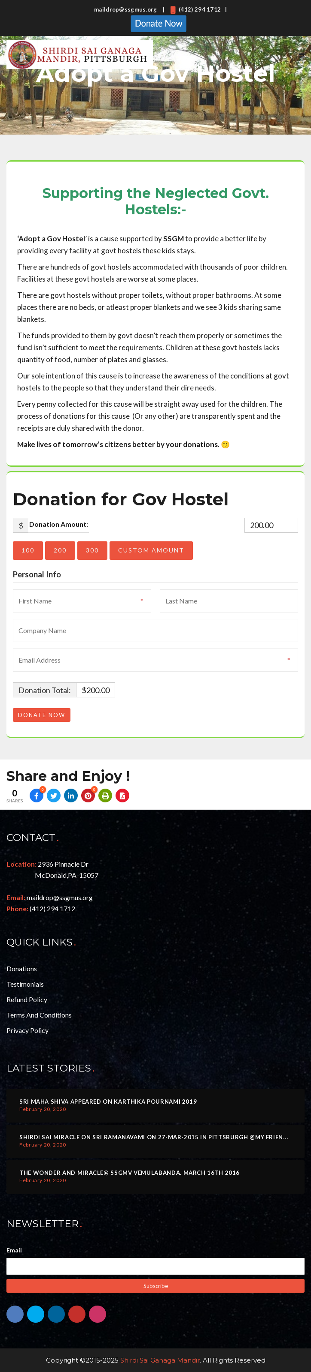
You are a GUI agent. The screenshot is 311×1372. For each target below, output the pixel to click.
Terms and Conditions (39, 1015)
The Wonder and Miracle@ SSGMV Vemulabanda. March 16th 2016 (129, 1172)
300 (92, 550)
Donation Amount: (58, 524)
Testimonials (25, 984)
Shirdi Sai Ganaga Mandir (160, 1360)
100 (27, 550)
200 (60, 550)
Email (14, 1250)
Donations (21, 968)
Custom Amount (151, 550)
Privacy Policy (27, 1030)
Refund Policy (26, 999)
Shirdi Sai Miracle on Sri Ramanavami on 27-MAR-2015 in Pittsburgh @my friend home (163, 1137)
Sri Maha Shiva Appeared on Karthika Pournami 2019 (108, 1101)
